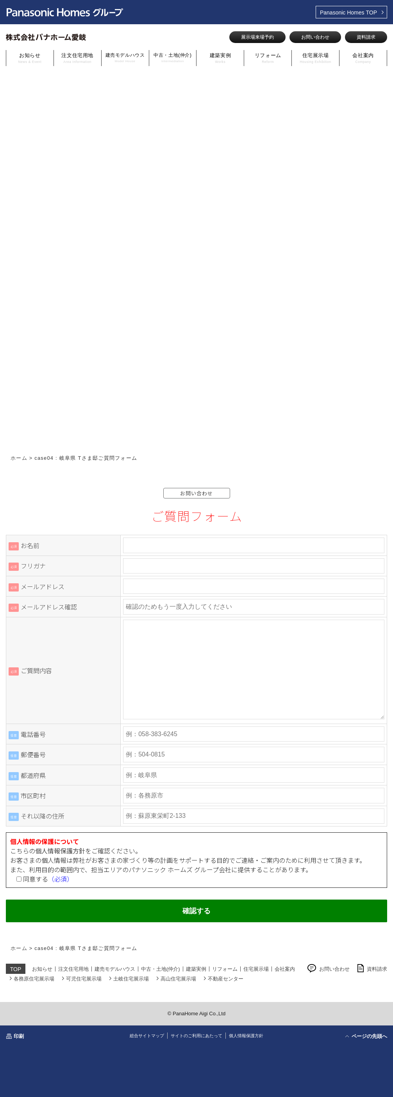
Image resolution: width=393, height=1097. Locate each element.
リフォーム (268, 58)
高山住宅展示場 (178, 979)
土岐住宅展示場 (131, 979)
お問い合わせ (315, 37)
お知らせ (29, 58)
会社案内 (363, 58)
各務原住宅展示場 (34, 979)
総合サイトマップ (147, 1035)
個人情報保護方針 (60, 850)
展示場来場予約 (257, 37)
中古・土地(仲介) (172, 57)
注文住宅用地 (77, 58)
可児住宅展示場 (84, 979)
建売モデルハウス (125, 57)
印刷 (19, 1036)
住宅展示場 (315, 58)
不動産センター (225, 979)
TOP (348, 12)
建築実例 (220, 58)
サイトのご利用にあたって (196, 1035)
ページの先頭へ (369, 1036)
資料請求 (366, 37)
